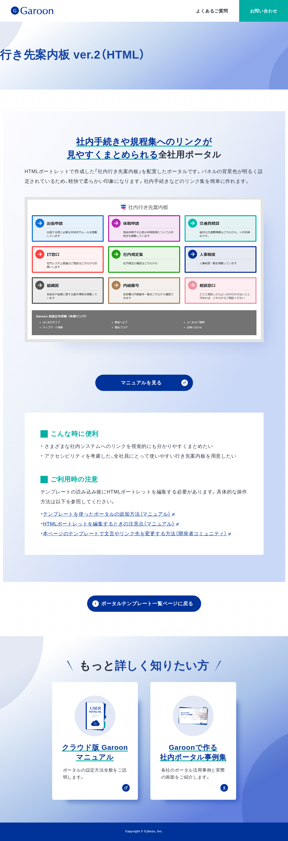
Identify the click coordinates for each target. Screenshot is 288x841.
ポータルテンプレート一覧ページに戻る (147, 603)
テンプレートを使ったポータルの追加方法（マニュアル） (109, 514)
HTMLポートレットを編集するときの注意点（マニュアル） (110, 524)
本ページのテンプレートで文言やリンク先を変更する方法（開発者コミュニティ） (137, 533)
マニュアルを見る (141, 383)
